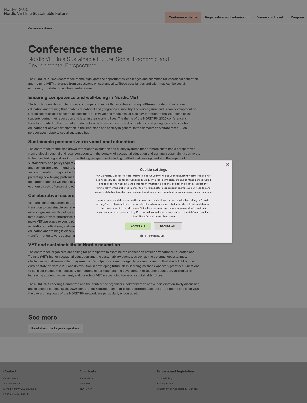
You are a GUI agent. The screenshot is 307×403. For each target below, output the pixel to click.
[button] (153, 236)
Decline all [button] (168, 226)
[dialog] (153, 201)
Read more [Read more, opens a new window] (169, 216)
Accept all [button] (138, 226)
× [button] (227, 164)
